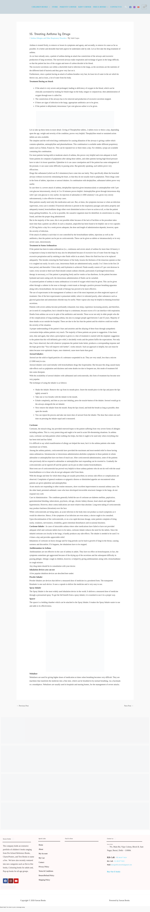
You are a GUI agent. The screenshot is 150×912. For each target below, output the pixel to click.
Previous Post (23, 706)
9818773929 (123, 858)
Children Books (40, 7)
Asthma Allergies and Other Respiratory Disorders (50, 38)
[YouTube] (138, 7)
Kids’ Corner (84, 7)
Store (55, 7)
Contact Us (116, 7)
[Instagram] (134, 7)
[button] (126, 7)
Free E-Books (99, 7)
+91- (117, 858)
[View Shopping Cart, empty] (144, 7)
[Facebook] (130, 7)
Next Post (128, 706)
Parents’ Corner (68, 7)
